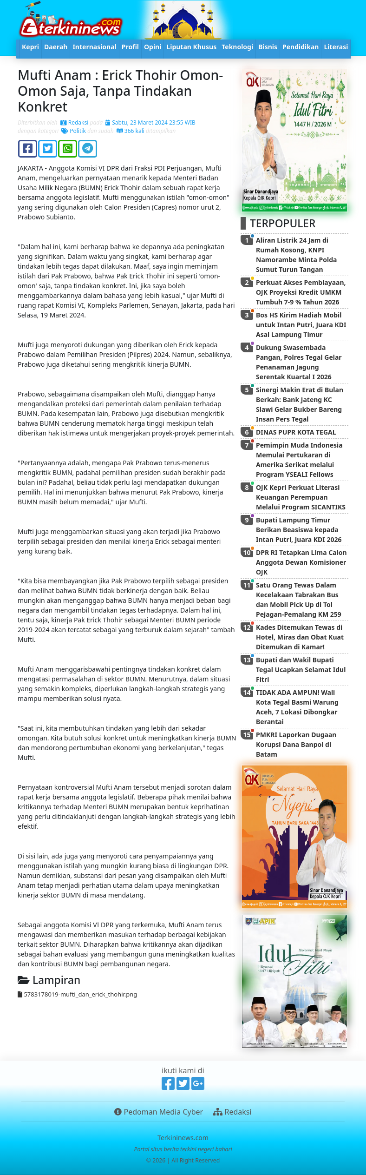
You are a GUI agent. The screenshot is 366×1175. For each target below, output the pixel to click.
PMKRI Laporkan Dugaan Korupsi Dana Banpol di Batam (296, 744)
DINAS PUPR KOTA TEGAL (296, 432)
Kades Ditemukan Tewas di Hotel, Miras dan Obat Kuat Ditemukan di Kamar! (300, 637)
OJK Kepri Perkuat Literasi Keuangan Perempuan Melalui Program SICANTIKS (301, 497)
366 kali (130, 131)
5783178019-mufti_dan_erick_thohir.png (77, 994)
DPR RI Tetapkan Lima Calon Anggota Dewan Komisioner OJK (301, 562)
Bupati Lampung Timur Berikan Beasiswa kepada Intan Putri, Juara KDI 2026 (298, 529)
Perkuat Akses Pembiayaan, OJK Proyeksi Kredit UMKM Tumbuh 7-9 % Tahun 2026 (301, 292)
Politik (73, 131)
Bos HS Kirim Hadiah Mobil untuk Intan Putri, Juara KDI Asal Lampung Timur (301, 324)
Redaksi (74, 122)
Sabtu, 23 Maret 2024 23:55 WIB (150, 122)
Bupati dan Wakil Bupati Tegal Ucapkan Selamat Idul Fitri (301, 669)
